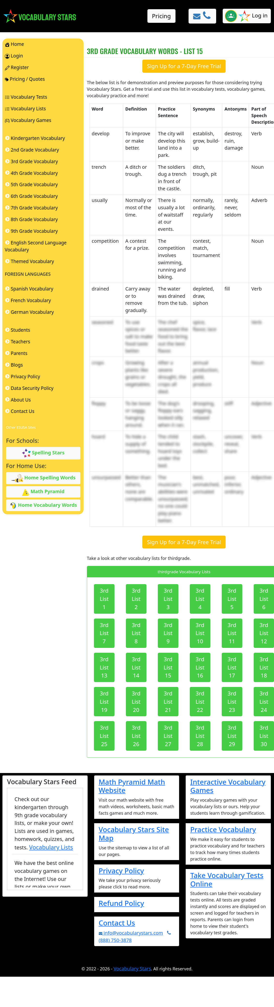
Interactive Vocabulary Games (228, 786)
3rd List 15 (168, 667)
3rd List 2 (136, 599)
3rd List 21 (168, 702)
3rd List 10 (200, 633)
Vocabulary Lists (51, 847)
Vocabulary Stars (132, 968)
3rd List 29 (232, 736)
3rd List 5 (232, 599)
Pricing (161, 16)
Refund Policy (121, 903)
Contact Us (117, 922)
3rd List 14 (136, 667)
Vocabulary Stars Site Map (134, 834)
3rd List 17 (232, 667)
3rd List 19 (104, 702)
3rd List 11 (232, 633)
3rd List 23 (232, 702)
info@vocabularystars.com (131, 933)
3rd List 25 (104, 736)
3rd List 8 (136, 633)
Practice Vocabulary (223, 829)
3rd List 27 (168, 736)
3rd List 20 (136, 702)
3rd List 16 (200, 667)
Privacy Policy (121, 870)
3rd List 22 (200, 702)
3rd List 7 (104, 633)
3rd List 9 (168, 633)
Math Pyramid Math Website (132, 786)
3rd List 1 (104, 599)
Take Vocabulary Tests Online (226, 879)
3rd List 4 (200, 599)
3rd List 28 (200, 736)
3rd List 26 (136, 736)
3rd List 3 (168, 599)
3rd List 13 (104, 667)
